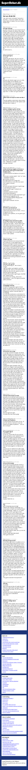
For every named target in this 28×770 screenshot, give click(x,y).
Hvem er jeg (5, 701)
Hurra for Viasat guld (6, 664)
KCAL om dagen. (5, 729)
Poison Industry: (5, 720)
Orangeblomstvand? (6, 645)
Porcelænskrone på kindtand (8, 718)
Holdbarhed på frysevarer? (8, 637)
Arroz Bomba (5, 640)
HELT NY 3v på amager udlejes (8, 689)
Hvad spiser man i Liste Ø (7, 651)
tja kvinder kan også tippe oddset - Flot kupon (12, 662)
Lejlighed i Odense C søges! (8, 690)
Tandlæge (4, 728)
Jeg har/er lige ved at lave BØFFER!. (9, 733)
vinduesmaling (5, 684)
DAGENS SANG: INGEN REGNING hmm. (10, 749)
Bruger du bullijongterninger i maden (10, 643)
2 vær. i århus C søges (7, 679)
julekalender (5, 707)
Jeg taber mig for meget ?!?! (8, 723)
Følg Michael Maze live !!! (7, 668)
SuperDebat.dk (6, 9)
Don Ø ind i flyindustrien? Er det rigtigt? (10, 659)
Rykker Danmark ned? (7, 665)
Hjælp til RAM (5, 739)
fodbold (4, 672)
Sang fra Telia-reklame (7, 753)
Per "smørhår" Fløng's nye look (9, 704)
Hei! (3, 687)
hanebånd (4, 682)
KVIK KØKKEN (5, 686)
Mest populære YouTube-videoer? (9, 748)
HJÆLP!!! (4, 692)
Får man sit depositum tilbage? (8, 754)
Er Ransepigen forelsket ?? (7, 698)
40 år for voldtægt (6, 712)
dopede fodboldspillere (7, 657)
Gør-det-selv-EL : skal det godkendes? (10, 681)
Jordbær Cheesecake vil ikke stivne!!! (10, 650)
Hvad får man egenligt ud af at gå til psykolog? (12, 725)
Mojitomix (4, 648)
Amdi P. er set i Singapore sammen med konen (12, 706)
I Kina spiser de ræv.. (6, 647)
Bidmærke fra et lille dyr (7, 726)
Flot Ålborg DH (5, 667)
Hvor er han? (5, 703)
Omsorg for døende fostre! (8, 721)
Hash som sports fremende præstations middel (12, 731)
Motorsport (4, 661)
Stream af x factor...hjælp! (7, 740)
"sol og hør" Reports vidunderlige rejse (10, 711)
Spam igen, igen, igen (6, 742)
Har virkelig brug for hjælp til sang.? (9, 709)
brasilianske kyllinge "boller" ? (8, 746)
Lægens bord (5, 700)
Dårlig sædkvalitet (6, 751)
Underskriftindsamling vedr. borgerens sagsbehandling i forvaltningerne (10, 744)
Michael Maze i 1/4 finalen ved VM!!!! (9, 670)
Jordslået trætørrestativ (7, 678)
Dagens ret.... (5, 639)
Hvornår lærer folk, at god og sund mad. (11, 642)
